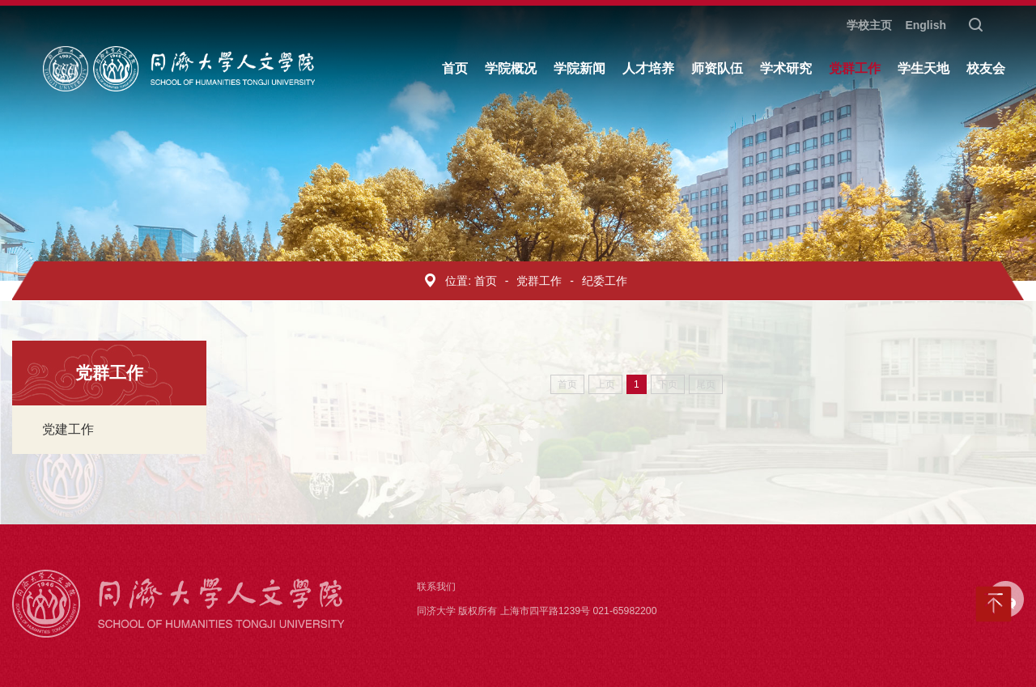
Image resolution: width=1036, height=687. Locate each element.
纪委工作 (604, 280)
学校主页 (869, 25)
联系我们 (436, 586)
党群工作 (539, 280)
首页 (485, 280)
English (925, 25)
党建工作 (68, 429)
